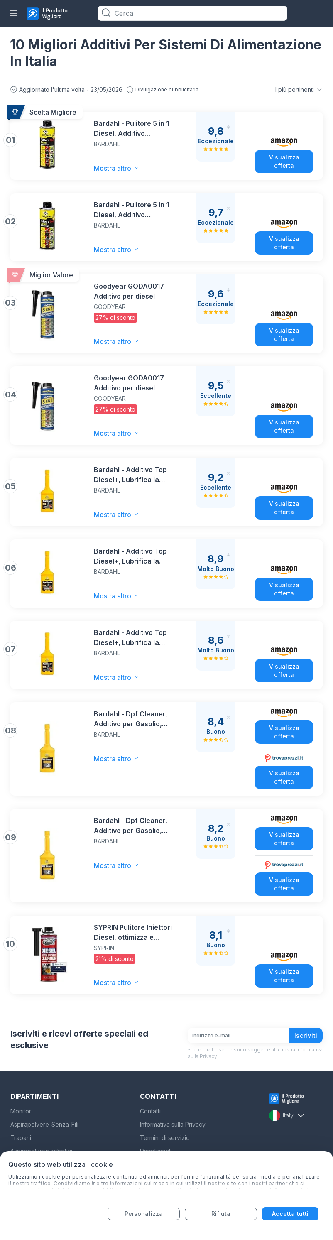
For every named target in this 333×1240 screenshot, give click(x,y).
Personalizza (144, 1213)
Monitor (20, 1111)
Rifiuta (221, 1213)
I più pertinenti (299, 89)
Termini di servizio (165, 1137)
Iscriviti (306, 1035)
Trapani (20, 1137)
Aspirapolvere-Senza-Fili (44, 1124)
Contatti (150, 1111)
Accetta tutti (290, 1213)
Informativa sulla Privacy (173, 1124)
